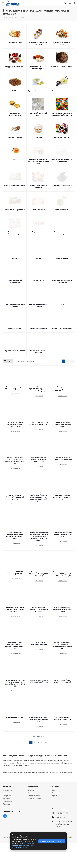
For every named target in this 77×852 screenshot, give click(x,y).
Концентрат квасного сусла (62, 185)
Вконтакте (5, 816)
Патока (38, 258)
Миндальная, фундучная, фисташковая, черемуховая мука (38, 161)
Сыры (62, 304)
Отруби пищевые (38, 210)
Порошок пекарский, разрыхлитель (15, 281)
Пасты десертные (62, 210)
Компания (7, 786)
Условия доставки (34, 796)
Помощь (31, 790)
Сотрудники (7, 796)
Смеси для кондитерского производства (62, 281)
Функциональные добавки (15, 351)
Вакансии (6, 798)
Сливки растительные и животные (38, 43)
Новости (6, 793)
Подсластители (62, 258)
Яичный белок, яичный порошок (38, 352)
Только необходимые (47, 841)
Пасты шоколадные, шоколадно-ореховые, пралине (62, 234)
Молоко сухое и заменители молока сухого (61, 160)
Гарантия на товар (34, 798)
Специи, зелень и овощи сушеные (38, 305)
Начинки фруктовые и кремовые (38, 186)
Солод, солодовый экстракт (61, 67)
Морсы (14, 258)
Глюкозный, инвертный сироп (38, 114)
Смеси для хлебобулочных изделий (15, 305)
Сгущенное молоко (15, 42)
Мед (14, 159)
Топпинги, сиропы (14, 328)
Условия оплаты (33, 793)
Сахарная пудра (38, 280)
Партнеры (6, 804)
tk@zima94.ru (60, 817)
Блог (54, 790)
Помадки (38, 137)
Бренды (55, 796)
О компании (7, 790)
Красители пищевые (62, 137)
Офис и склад (8, 801)
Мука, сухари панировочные (14, 185)
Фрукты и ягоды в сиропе (62, 328)
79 (46, 742)
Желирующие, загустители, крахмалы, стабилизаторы (62, 114)
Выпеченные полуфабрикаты (15, 114)
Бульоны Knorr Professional (38, 91)
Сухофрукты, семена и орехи (61, 43)
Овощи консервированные (15, 210)
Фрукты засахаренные (38, 328)
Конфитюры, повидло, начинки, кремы (38, 68)
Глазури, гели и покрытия (14, 67)
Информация (33, 786)
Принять (60, 841)
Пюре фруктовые (38, 232)
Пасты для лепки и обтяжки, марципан (14, 233)
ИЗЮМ (14, 91)
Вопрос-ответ (57, 793)
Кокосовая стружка (15, 137)
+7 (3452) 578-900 (62, 813)
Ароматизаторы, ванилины (62, 91)
